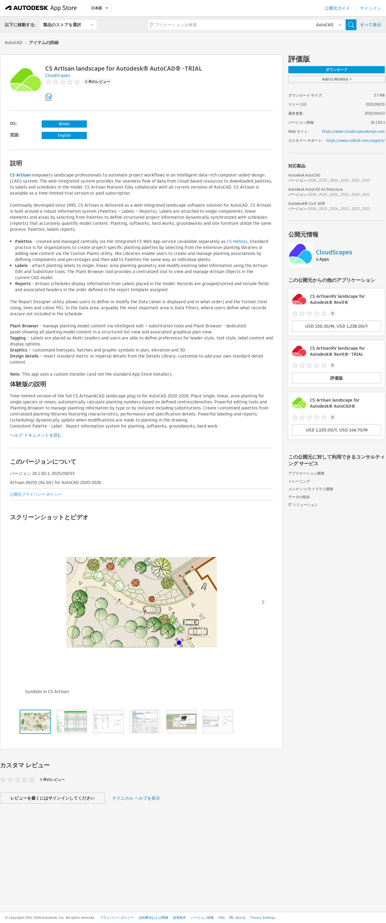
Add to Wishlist (337, 79)
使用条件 (179, 917)
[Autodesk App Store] (41, 8)
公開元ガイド (337, 8)
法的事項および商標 (153, 917)
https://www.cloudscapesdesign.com (353, 131)
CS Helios (236, 241)
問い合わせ (237, 917)
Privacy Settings (263, 917)
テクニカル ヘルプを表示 (136, 798)
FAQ (221, 917)
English (64, 135)
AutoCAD (13, 43)
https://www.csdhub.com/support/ (355, 140)
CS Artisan (20, 175)
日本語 (99, 8)
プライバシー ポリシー (117, 917)
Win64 (64, 123)
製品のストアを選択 (62, 25)
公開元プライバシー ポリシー (36, 494)
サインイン (370, 8)
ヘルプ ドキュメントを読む (36, 435)
